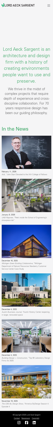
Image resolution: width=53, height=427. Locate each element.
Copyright (35, 418)
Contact (17, 418)
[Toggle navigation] (48, 5)
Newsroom (25, 418)
